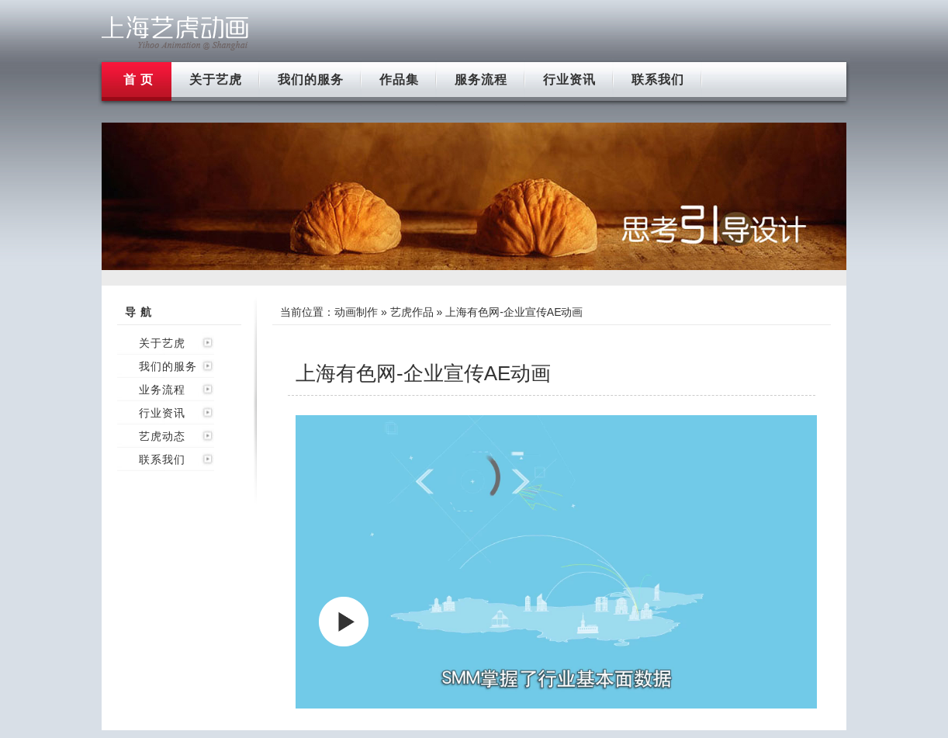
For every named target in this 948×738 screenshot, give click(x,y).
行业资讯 (569, 79)
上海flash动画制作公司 (175, 33)
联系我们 (657, 79)
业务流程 (162, 389)
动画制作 (356, 312)
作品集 (399, 79)
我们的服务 (311, 79)
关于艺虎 (215, 79)
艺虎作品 (412, 312)
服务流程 (481, 79)
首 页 (138, 79)
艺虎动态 (162, 436)
